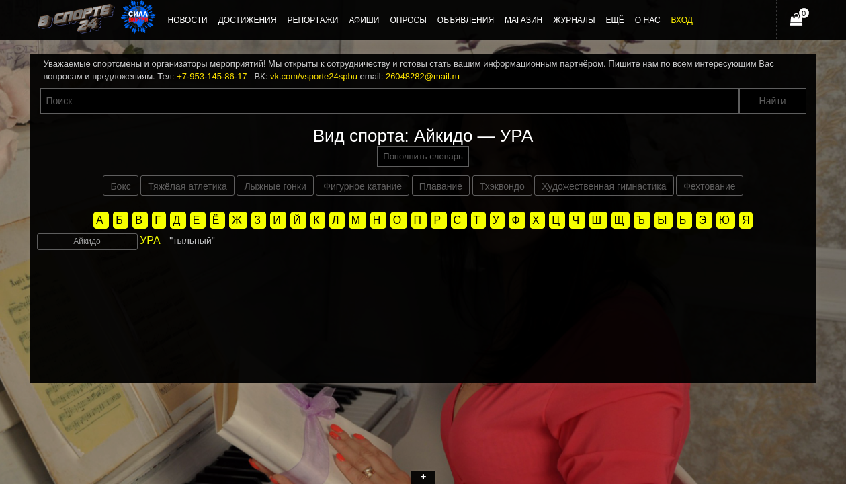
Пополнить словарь (422, 156)
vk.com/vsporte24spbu (313, 76)
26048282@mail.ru (423, 76)
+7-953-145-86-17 (212, 76)
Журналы (574, 20)
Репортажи (312, 20)
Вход (682, 20)
